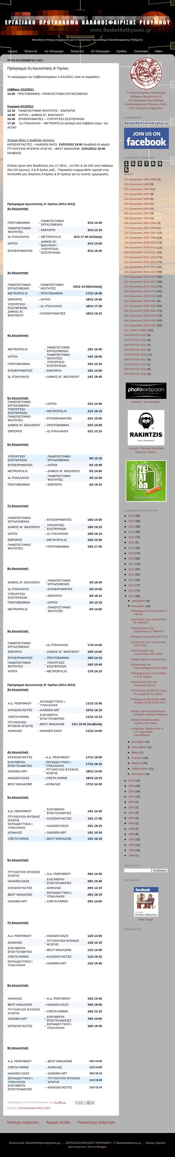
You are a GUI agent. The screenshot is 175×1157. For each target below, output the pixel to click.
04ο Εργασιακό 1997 (137, 193)
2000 (131, 823)
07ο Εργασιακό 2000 (137, 208)
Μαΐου (136, 752)
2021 (131, 542)
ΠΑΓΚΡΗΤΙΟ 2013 (135, 340)
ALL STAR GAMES (136, 330)
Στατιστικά (141, 51)
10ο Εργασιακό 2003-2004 (140, 223)
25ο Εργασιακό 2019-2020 (140, 296)
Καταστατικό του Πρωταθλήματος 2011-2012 (149, 666)
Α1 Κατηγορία (54, 51)
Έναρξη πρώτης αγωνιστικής (148, 659)
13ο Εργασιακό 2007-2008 (140, 237)
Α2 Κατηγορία (100, 51)
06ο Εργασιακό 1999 (137, 203)
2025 (131, 521)
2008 (131, 791)
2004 (131, 801)
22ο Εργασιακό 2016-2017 (140, 281)
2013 (131, 585)
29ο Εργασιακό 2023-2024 (140, 315)
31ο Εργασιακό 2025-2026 (140, 325)
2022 (131, 537)
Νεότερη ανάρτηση (23, 1122)
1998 (131, 834)
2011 (131, 596)
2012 (131, 590)
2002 (131, 812)
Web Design (146, 919)
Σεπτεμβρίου (140, 747)
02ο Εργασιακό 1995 (137, 184)
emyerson (80, 1146)
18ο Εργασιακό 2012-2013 (140, 262)
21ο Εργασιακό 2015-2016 (140, 276)
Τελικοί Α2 (77, 51)
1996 (131, 844)
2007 (131, 796)
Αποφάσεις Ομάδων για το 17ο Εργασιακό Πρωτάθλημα (147, 732)
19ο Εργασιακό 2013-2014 (140, 267)
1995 (131, 850)
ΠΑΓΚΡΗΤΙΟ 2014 (135, 344)
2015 (131, 574)
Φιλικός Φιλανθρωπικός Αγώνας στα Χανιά (145, 721)
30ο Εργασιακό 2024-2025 (140, 320)
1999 (131, 828)
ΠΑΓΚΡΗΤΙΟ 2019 (135, 369)
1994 (131, 855)
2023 (131, 531)
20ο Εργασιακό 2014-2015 (140, 271)
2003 (131, 807)
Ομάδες (122, 51)
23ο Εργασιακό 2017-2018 (140, 286)
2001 (131, 818)
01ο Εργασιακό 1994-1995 (140, 179)
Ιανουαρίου (139, 773)
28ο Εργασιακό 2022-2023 (140, 310)
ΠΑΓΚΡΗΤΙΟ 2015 (135, 349)
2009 (131, 785)
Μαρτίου (137, 763)
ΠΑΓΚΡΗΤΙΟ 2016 (135, 354)
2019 (131, 553)
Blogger (101, 1146)
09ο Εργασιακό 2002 (137, 218)
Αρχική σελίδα (58, 1122)
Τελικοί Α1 (31, 51)
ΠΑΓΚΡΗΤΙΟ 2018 (135, 364)
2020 (131, 547)
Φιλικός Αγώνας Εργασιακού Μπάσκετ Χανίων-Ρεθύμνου (149, 713)
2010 (131, 780)
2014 (131, 580)
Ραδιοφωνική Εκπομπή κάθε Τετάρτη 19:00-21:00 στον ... (148, 702)
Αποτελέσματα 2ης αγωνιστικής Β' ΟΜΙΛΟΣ (147, 630)
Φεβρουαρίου (140, 768)
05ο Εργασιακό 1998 (137, 198)
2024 (131, 526)
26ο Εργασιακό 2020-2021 (140, 300)
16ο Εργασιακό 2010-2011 (140, 252)
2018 (131, 558)
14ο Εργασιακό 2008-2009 (140, 242)
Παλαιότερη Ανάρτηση (96, 1122)
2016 (131, 569)
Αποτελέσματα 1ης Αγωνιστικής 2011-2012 (147, 652)
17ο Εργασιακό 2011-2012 (34, 1108)
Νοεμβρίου (138, 606)
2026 (131, 515)
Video (158, 51)
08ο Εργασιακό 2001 (137, 213)
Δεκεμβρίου (139, 600)
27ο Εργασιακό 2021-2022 (140, 305)
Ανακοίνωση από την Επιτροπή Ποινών (143, 683)
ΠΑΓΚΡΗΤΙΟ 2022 (135, 373)
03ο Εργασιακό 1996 (137, 189)
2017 (131, 563)
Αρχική (12, 51)
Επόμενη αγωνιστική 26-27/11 (149, 636)
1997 (131, 839)
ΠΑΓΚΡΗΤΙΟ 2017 (135, 359)
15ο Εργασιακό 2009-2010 (140, 247)
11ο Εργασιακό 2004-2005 (140, 227)
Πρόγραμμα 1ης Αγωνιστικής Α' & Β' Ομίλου (148, 675)
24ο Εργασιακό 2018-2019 (140, 291)
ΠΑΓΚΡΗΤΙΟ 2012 (135, 335)
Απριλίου (137, 757)
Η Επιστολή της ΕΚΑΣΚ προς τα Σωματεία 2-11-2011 (149, 692)
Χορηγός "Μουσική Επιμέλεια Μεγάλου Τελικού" (146, 448)
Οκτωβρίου (139, 741)
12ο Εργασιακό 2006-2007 (140, 232)
